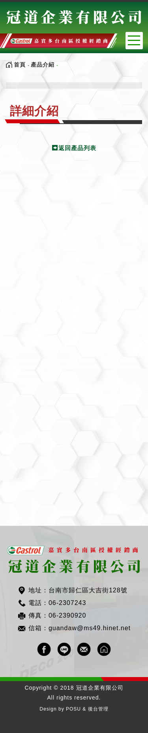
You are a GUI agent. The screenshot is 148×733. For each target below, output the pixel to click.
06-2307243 (67, 602)
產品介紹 (42, 64)
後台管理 (98, 709)
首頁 (20, 64)
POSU (73, 709)
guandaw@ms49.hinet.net (90, 628)
